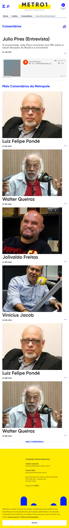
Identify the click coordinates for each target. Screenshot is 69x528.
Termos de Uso (13, 517)
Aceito (34, 523)
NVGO (36, 486)
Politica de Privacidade (29, 517)
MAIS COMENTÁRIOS (35, 442)
